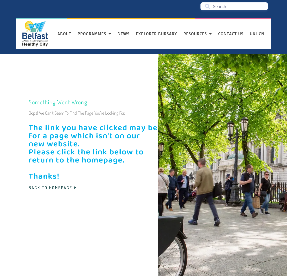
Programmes (94, 33)
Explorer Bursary (156, 33)
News (123, 33)
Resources (197, 33)
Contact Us (231, 33)
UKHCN (257, 33)
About (64, 33)
